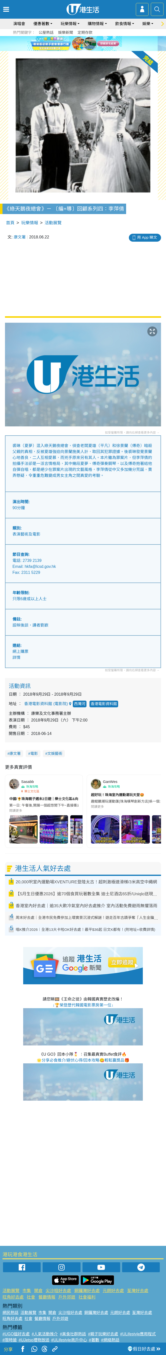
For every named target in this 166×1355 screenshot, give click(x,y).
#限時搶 (9, 1340)
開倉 (38, 1290)
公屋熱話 (46, 32)
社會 (31, 1297)
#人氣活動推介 (45, 1334)
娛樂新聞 (65, 32)
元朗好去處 (113, 1290)
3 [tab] (86, 49)
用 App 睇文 (147, 237)
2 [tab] (81, 49)
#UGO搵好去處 (16, 1334)
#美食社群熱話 (73, 1334)
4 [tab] (91, 49)
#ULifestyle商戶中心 (69, 1340)
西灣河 (79, 704)
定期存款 (85, 32)
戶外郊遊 (66, 1297)
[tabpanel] (83, 43)
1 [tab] (76, 49)
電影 (34, 753)
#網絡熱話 (110, 1340)
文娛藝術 (54, 753)
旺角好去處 (13, 1297)
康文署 (20, 237)
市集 (26, 1290)
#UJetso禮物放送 (34, 1340)
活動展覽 (53, 223)
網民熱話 (10, 1312)
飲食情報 (123, 24)
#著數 (94, 1340)
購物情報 (96, 24)
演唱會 (19, 24)
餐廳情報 (46, 1297)
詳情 (16, 657)
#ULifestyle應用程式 (138, 1334)
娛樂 (146, 24)
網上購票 (20, 651)
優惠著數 (41, 24)
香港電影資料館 (104, 704)
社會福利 (87, 1297)
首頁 (10, 223)
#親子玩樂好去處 (103, 1334)
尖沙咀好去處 (58, 1290)
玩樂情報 (69, 24)
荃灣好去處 (137, 1290)
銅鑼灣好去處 (87, 1290)
